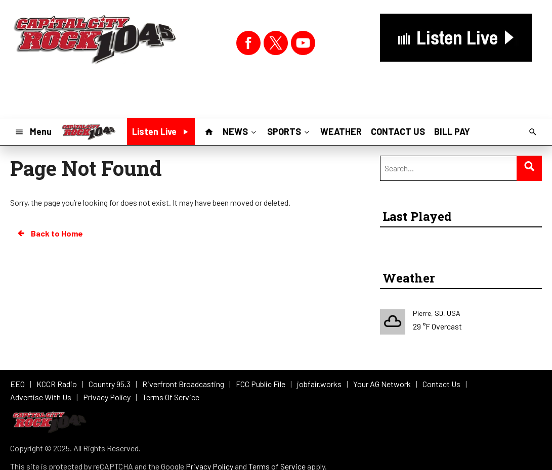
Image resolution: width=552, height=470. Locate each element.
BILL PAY (452, 131)
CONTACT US (398, 131)
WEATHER (341, 131)
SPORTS (289, 131)
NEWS (240, 131)
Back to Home (49, 233)
